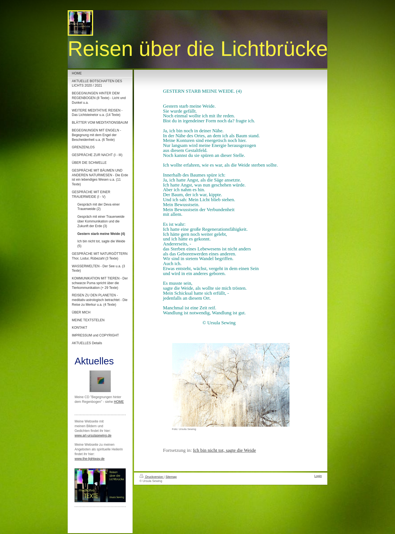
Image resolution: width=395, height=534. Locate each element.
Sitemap (171, 476)
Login (318, 476)
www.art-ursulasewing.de (93, 435)
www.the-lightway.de (90, 459)
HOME (119, 402)
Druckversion (151, 476)
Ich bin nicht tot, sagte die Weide (224, 450)
